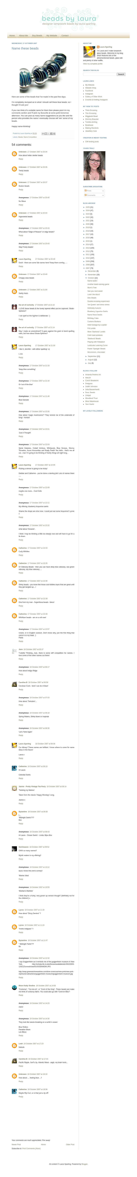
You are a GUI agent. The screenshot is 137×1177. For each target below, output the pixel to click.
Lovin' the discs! (93, 294)
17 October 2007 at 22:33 (37, 548)
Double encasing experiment (98, 301)
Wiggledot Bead (91, 116)
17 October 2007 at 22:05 (45, 465)
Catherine (23, 548)
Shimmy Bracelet (92, 119)
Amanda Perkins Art (93, 375)
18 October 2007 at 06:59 (38, 682)
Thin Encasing (90, 113)
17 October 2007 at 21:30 (45, 345)
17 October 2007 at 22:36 (37, 581)
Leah (21, 1044)
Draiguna (88, 383)
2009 (88, 261)
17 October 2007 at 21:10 (45, 305)
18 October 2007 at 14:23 (39, 1003)
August (91, 360)
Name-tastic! (92, 281)
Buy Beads (37, 35)
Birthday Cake (92, 318)
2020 (88, 224)
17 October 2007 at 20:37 (37, 182)
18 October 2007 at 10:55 (39, 887)
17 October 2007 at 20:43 (37, 213)
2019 (88, 227)
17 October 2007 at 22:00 (39, 411)
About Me (23, 35)
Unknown (23, 152)
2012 (88, 251)
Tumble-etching (91, 122)
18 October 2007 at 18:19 (37, 1074)
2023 (88, 214)
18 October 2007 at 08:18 (39, 713)
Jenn (21, 649)
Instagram (89, 94)
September (92, 356)
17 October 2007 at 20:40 (39, 198)
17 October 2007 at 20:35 (37, 167)
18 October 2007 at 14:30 (39, 1019)
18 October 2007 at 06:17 (39, 667)
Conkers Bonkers (94, 322)
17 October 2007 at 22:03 (39, 445)
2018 (88, 231)
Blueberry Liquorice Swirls (97, 311)
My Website (51, 35)
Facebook (89, 91)
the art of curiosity (26, 305)
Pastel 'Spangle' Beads (96, 349)
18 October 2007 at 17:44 (38, 1059)
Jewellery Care (91, 131)
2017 (88, 234)
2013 (88, 248)
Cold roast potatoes (95, 335)
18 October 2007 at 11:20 (34, 910)
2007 (88, 268)
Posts (88, 191)
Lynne (21, 910)
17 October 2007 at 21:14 (45, 328)
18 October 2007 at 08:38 (45, 744)
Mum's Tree (91, 288)
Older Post (70, 1145)
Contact (65, 35)
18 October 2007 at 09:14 (56, 787)
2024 (88, 211)
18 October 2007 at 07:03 (39, 698)
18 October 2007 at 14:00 (46, 986)
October (91, 278)
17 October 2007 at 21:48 (39, 396)
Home (12, 35)
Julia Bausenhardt (92, 389)
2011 (88, 255)
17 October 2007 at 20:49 (45, 259)
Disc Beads (91, 298)
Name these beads (25, 48)
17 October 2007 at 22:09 (39, 488)
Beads (20, 137)
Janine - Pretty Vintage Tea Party (32, 787)
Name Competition (30, 137)
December (92, 271)
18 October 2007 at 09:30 (38, 812)
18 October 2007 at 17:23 (33, 1044)
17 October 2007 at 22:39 (37, 599)
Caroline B (23, 682)
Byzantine (23, 812)
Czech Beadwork (92, 381)
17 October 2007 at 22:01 (39, 429)
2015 (88, 241)
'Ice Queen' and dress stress (98, 305)
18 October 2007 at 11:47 (38, 940)
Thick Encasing (91, 110)
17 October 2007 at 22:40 (37, 614)
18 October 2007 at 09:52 (39, 847)
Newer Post (16, 1145)
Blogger (84, 1164)
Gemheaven (24, 847)
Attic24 (88, 378)
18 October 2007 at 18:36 (37, 1089)
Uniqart (88, 395)
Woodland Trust (91, 398)
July (90, 363)
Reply (21, 159)
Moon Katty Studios (27, 986)
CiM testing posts (92, 142)
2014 (88, 244)
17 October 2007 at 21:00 (37, 290)
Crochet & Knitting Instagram (96, 100)
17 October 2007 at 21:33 (39, 366)
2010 (88, 258)
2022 (88, 217)
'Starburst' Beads (94, 339)
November (92, 275)
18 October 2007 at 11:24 (34, 925)
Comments (90, 195)
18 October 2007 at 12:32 (39, 958)
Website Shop (90, 88)
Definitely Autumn (94, 308)
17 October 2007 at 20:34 (37, 152)
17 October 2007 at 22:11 (39, 503)
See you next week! (95, 291)
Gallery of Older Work (93, 97)
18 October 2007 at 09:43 (39, 832)
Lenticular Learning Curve (97, 345)
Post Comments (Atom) (31, 1149)
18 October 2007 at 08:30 (39, 728)
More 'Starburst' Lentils (96, 332)
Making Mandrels (92, 128)
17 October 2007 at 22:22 (39, 525)
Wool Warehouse (92, 401)
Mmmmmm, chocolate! (96, 352)
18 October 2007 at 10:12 (39, 867)
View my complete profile (92, 64)
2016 (88, 238)
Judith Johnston (91, 387)
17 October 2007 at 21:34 (39, 381)
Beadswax (89, 125)
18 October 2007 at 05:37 (33, 649)
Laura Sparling (25, 259)
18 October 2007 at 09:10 (37, 766)
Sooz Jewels (90, 392)
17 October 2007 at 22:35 (37, 563)
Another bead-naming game (98, 284)
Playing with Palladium (96, 342)
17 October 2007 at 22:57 (39, 629)
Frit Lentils (91, 328)
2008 (88, 265)
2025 (88, 207)
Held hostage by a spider (97, 325)
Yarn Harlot (89, 404)
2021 (88, 221)
